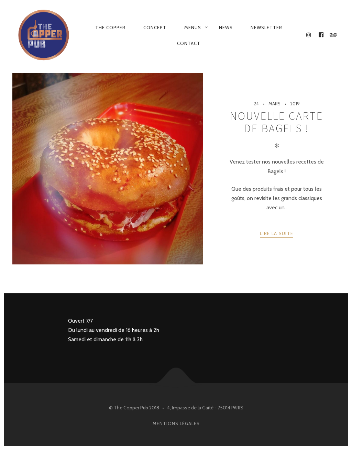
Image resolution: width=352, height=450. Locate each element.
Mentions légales (176, 423)
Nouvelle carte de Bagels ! (276, 122)
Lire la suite (276, 233)
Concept (154, 27)
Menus (192, 27)
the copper (110, 27)
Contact (188, 43)
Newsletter (266, 27)
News (226, 27)
